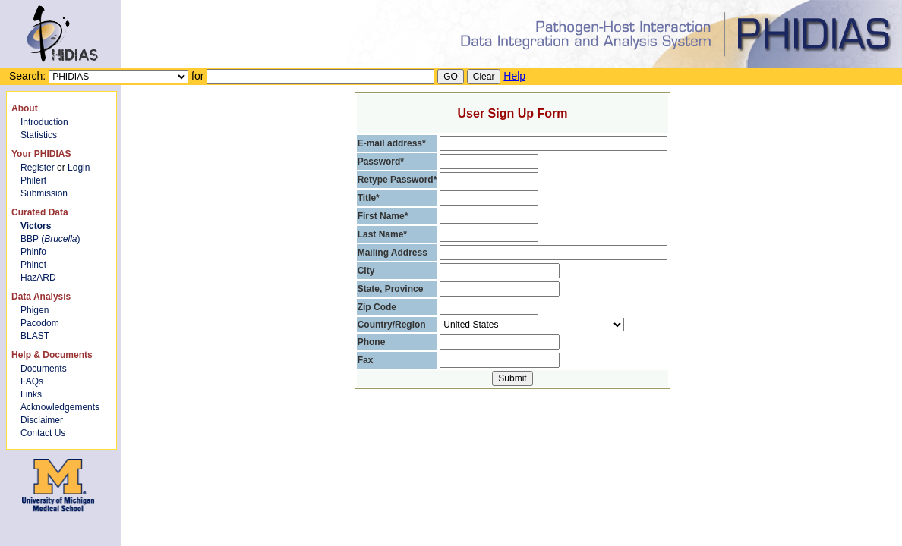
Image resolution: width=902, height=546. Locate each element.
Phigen (34, 310)
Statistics (38, 135)
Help (514, 76)
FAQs (31, 381)
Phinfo (33, 251)
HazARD (38, 277)
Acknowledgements (59, 407)
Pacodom (39, 323)
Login (79, 167)
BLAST (34, 336)
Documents (43, 368)
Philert (33, 180)
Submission (44, 193)
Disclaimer (41, 420)
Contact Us (42, 433)
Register (37, 167)
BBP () (50, 239)
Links (31, 394)
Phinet (33, 264)
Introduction (44, 122)
